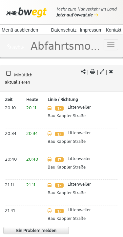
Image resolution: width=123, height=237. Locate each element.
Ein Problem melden (36, 230)
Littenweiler (79, 107)
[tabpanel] (61, 78)
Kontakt (113, 30)
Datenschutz (63, 30)
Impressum (91, 30)
